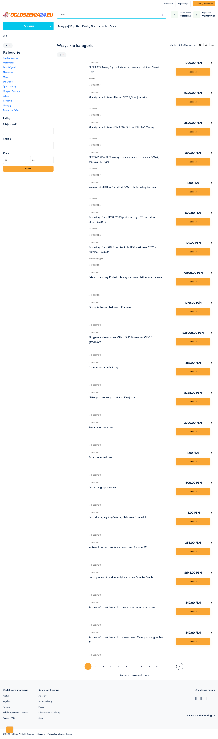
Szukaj (28, 168)
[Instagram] (206, 699)
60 (212, 45)
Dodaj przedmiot (204, 3)
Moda (5, 77)
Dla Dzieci (8, 81)
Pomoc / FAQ (9, 718)
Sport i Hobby (9, 86)
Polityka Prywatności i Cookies (15, 712)
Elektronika (8, 72)
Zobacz (193, 71)
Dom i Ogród (9, 67)
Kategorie (11, 52)
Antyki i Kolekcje (10, 58)
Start (5, 35)
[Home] (9, 730)
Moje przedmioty (45, 701)
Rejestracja (183, 3)
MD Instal (14, 734)
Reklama (6, 707)
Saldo (41, 718)
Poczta (41, 707)
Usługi (6, 96)
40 (206, 45)
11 (164, 666)
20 (200, 45)
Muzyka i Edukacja (11, 91)
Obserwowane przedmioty (49, 712)
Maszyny (7, 105)
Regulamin (7, 701)
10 (157, 666)
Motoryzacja (8, 62)
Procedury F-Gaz (11, 110)
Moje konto (43, 695)
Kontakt (6, 695)
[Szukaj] (162, 14)
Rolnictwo (7, 100)
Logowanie (168, 3)
